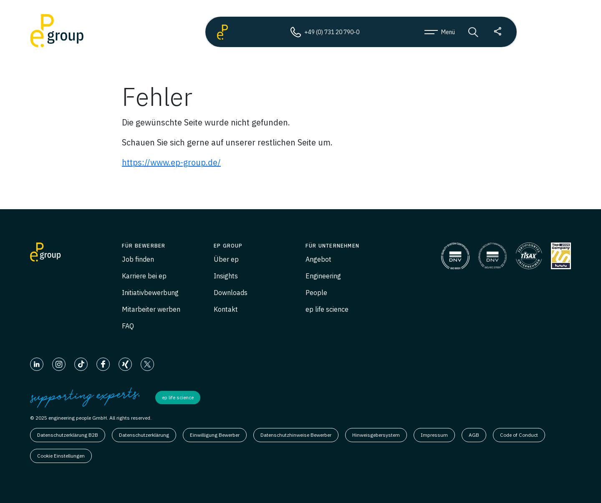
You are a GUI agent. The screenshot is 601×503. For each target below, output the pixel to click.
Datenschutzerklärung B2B (67, 435)
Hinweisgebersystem (376, 435)
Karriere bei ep (144, 276)
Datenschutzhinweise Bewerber (295, 435)
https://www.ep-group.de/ (171, 162)
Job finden (138, 259)
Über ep (226, 259)
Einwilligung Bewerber (215, 435)
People (316, 292)
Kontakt (226, 309)
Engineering (323, 276)
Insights (226, 276)
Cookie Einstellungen (61, 456)
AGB (474, 435)
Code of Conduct (519, 435)
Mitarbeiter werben (151, 309)
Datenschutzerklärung (144, 435)
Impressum (434, 435)
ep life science (327, 309)
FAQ (128, 326)
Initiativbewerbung (150, 292)
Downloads (230, 292)
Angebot (318, 259)
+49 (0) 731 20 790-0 (324, 32)
